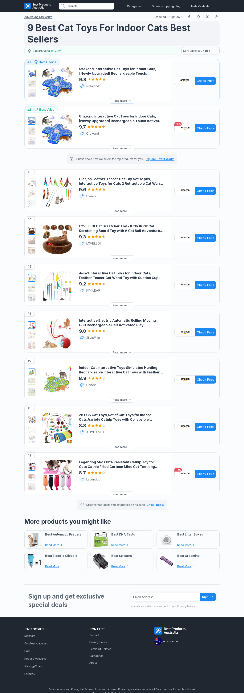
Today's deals (200, 6)
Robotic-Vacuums (35, 649)
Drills (27, 641)
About (93, 653)
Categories (134, 6)
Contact (94, 625)
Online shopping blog (166, 6)
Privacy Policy (98, 632)
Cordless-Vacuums (36, 633)
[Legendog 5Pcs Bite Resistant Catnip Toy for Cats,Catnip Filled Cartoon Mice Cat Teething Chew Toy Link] (57, 465)
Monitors (29, 626)
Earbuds (29, 664)
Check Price (205, 80)
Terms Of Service (100, 639)
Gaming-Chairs (33, 656)
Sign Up (206, 587)
